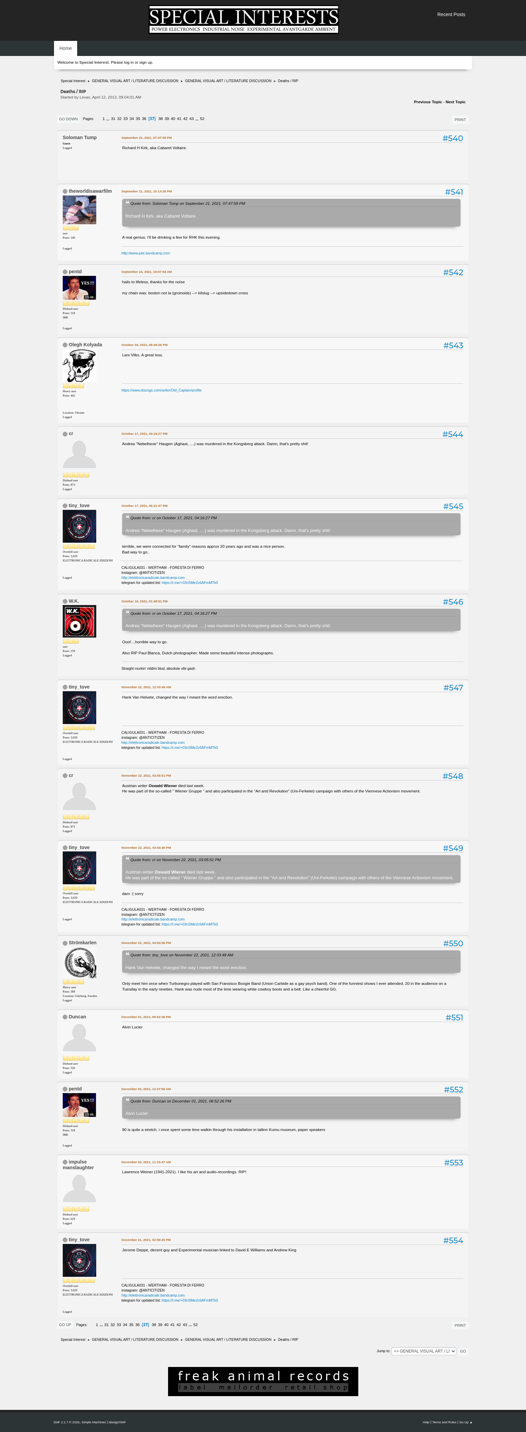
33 (125, 118)
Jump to (383, 1351)
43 (192, 118)
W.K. (74, 601)
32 (119, 118)
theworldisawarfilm (90, 191)
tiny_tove (79, 505)
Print (460, 120)
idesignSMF (117, 1422)
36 (144, 118)
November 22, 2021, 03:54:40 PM (146, 847)
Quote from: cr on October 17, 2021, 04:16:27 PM (173, 518)
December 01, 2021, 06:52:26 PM (146, 1017)
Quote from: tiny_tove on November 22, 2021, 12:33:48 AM (181, 955)
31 (113, 118)
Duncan (77, 1016)
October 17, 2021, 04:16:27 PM (144, 433)
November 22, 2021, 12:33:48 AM (146, 687)
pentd (75, 271)
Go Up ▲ (466, 1422)
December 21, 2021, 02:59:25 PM (146, 1240)
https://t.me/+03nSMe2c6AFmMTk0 (190, 583)
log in (129, 62)
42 (185, 118)
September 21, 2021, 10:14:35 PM (146, 191)
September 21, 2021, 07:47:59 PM (146, 137)
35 (138, 118)
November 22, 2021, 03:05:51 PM (146, 775)
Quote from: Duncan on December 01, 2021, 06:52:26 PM (180, 1101)
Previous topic (428, 102)
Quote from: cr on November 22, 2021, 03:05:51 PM (175, 859)
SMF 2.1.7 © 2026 (66, 1422)
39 (167, 118)
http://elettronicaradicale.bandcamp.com (153, 578)
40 (173, 118)
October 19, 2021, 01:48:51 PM (144, 601)
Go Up (65, 1325)
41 (179, 118)
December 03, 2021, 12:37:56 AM (146, 1089)
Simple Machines (94, 1422)
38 (160, 118)
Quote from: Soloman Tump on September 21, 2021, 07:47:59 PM (187, 203)
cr (71, 433)
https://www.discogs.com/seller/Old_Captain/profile (161, 390)
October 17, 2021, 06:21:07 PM (144, 506)
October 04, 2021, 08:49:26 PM (144, 345)
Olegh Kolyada (85, 344)
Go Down (68, 119)
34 (131, 118)
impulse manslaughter (78, 1165)
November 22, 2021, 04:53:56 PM (146, 943)
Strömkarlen (83, 942)
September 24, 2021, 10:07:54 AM (146, 272)
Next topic (455, 102)
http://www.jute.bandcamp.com (145, 253)
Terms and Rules (444, 1422)
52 (202, 118)
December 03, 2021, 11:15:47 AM (146, 1162)
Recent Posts (451, 14)
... (108, 118)
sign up (145, 62)
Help (426, 1422)
